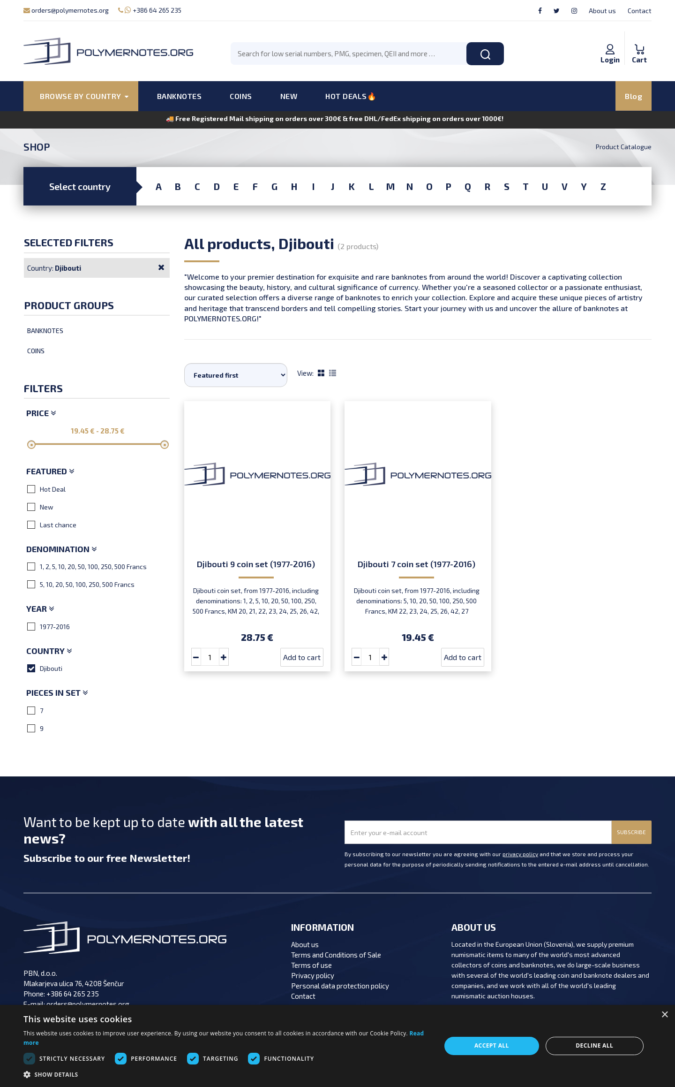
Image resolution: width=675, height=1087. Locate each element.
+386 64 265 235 (149, 10)
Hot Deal (46, 489)
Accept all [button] (491, 1045)
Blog (633, 95)
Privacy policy (312, 975)
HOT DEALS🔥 (350, 95)
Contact (640, 11)
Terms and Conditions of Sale (336, 954)
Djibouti (44, 668)
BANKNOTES (179, 95)
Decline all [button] (594, 1045)
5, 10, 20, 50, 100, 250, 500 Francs (81, 584)
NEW (289, 95)
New (40, 506)
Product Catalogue (624, 147)
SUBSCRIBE (631, 832)
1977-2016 (48, 626)
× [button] (664, 1015)
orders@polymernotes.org (66, 10)
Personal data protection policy (340, 985)
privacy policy (520, 854)
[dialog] (337, 1046)
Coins (36, 351)
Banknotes (45, 330)
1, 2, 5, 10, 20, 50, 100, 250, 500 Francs (87, 566)
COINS (241, 95)
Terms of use (311, 965)
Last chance (51, 524)
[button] (226, 1075)
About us (602, 11)
